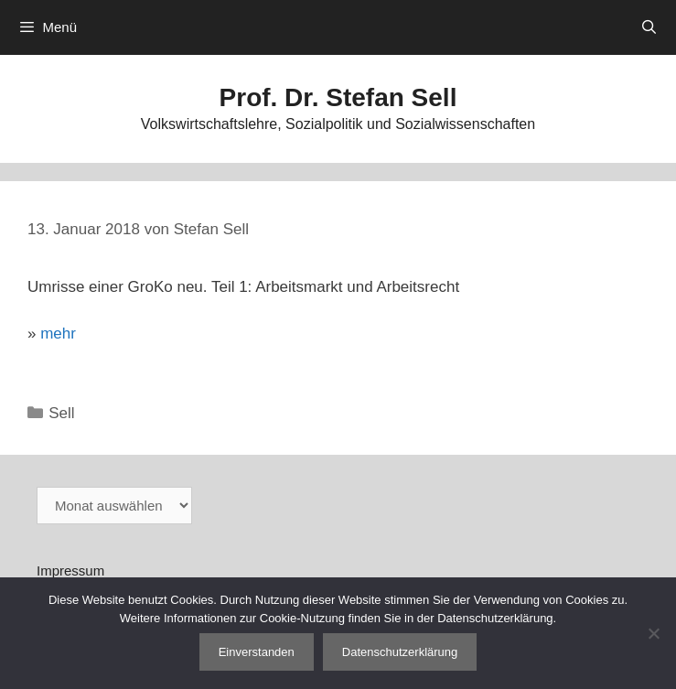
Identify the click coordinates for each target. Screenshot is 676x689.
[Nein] (653, 633)
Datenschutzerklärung (399, 652)
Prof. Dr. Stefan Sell (338, 97)
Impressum (70, 570)
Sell (61, 413)
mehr (58, 333)
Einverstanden (257, 652)
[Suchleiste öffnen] (649, 27)
